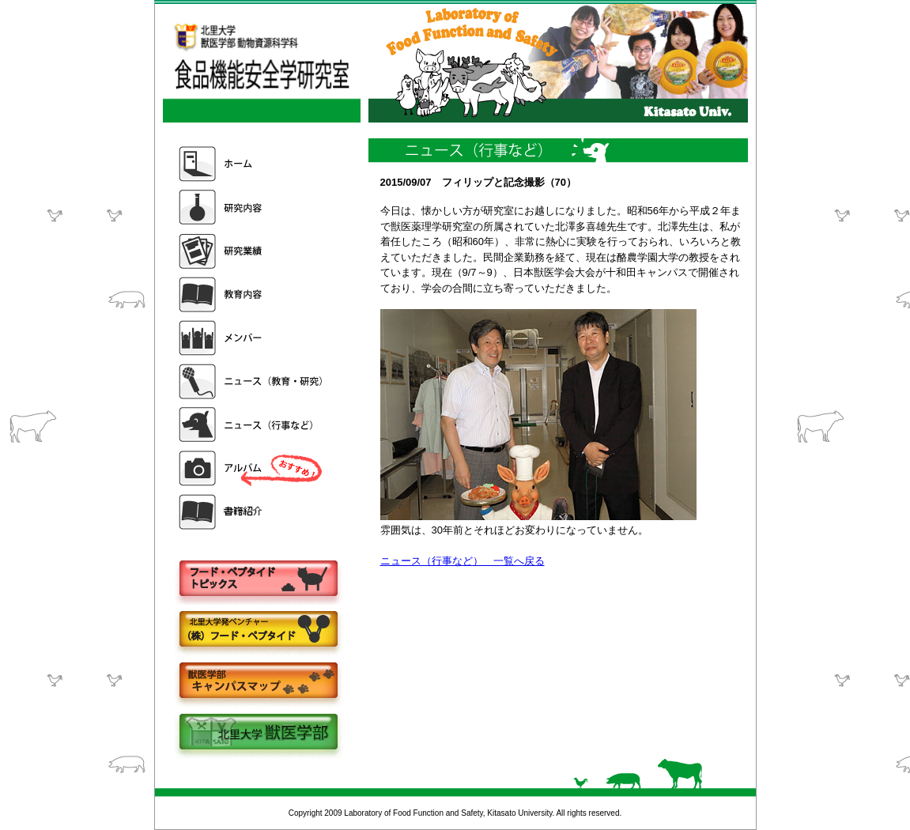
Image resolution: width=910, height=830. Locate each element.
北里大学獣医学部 (258, 733)
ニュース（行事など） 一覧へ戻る (462, 561)
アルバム (252, 468)
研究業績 (252, 251)
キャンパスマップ (258, 681)
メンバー (252, 338)
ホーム (252, 164)
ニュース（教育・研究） (252, 381)
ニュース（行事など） (252, 425)
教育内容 (252, 294)
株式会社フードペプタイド (258, 630)
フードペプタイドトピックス (258, 579)
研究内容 (252, 207)
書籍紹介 (252, 512)
